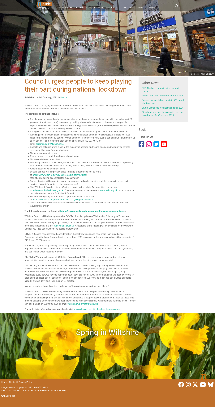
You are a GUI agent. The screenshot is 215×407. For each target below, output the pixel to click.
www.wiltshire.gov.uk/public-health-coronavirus (97, 309)
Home (4, 382)
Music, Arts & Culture (108, 7)
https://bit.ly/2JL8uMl (64, 226)
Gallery (152, 7)
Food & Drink (86, 7)
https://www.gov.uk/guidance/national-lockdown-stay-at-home (92, 211)
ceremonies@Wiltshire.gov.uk (50, 144)
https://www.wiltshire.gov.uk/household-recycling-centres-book (62, 199)
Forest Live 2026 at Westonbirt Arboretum (162, 95)
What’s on (128, 7)
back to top (8, 396)
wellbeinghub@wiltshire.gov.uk (83, 304)
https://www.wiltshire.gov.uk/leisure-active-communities (59, 175)
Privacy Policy (25, 382)
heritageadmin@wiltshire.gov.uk (47, 190)
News (141, 7)
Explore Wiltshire (66, 7)
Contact (13, 382)
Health (63, 97)
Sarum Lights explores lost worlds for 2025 (163, 108)
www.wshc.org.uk (108, 190)
